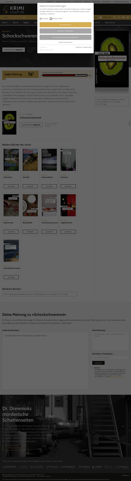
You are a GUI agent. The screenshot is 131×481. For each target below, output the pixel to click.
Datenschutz (87, 47)
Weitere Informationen (65, 42)
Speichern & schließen (65, 31)
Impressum (79, 47)
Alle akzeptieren (65, 25)
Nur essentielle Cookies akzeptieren (66, 37)
